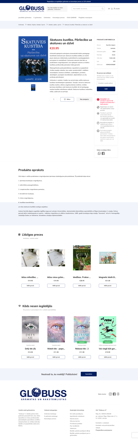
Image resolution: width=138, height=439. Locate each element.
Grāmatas (47, 17)
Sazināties (88, 374)
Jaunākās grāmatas (24, 17)
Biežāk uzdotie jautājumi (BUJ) (80, 431)
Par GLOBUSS (74, 426)
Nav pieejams (84, 99)
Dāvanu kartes (75, 421)
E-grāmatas (38, 17)
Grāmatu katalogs (50, 414)
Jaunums (82, 342)
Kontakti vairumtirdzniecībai (105, 425)
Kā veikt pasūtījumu (76, 414)
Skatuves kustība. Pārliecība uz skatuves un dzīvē (79, 25)
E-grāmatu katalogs (50, 416)
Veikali (98, 428)
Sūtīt (106, 89)
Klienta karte (74, 419)
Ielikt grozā (30, 285)
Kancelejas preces (59, 17)
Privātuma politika (76, 423)
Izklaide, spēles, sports (54, 25)
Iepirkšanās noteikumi (77, 416)
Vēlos (67, 99)
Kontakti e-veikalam (102, 423)
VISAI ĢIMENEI (71, 17)
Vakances (73, 428)
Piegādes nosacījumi (85, 17)
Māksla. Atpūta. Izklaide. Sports (36, 25)
